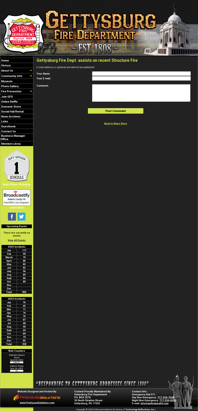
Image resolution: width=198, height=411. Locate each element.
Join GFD (6, 96)
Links (4, 121)
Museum (6, 81)
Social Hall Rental (12, 111)
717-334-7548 (165, 397)
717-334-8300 (167, 400)
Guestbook (8, 126)
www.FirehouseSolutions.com (37, 402)
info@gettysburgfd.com (154, 403)
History (5, 65)
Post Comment (115, 111)
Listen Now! (17, 207)
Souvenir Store (10, 106)
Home (4, 60)
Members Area (10, 143)
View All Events (17, 240)
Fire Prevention (10, 91)
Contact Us (8, 131)
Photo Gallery (9, 86)
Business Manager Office (12, 137)
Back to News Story (115, 123)
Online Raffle (9, 101)
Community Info (11, 76)
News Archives (10, 116)
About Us (6, 70)
